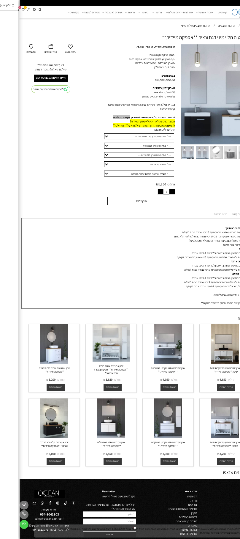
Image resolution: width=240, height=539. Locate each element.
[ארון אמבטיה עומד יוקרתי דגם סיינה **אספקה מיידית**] (205, 362)
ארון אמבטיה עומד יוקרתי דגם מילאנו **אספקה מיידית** (205, 444)
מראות (111, 12)
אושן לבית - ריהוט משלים (161, 12)
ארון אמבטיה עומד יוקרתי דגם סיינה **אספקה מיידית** (205, 369)
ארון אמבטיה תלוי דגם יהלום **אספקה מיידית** (92, 444)
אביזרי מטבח (230, 525)
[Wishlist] (3, 10)
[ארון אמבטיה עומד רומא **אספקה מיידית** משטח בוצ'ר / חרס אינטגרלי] (91, 360)
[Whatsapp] (4, 525)
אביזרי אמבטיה (228, 517)
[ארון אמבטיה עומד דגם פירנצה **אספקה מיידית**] (35, 362)
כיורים (124, 12)
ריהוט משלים (230, 500)
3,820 (89, 379)
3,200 (32, 379)
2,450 (89, 454)
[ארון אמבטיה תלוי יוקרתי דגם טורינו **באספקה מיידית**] (35, 436)
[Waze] (4, 506)
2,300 (146, 454)
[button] (229, 47)
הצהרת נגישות (169, 529)
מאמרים (172, 525)
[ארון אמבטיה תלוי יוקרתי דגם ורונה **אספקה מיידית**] (149, 362)
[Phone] (4, 515)
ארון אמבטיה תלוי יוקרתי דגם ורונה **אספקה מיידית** (148, 369)
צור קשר (172, 504)
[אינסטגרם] (15, 10)
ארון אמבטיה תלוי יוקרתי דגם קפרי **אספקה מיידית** (148, 444)
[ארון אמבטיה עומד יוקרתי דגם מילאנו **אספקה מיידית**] (205, 436)
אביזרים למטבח (72, 12)
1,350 (143, 184)
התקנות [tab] (217, 214)
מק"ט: (151, 129)
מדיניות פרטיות (168, 534)
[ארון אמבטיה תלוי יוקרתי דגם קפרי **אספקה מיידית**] (149, 436)
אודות (174, 500)
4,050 (146, 379)
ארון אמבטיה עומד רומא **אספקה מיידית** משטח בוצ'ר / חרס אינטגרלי (91, 369)
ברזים (138, 12)
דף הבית (203, 12)
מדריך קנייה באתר (167, 521)
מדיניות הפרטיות (103, 528)
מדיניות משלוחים (167, 509)
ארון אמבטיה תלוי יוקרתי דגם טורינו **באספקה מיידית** (34, 444)
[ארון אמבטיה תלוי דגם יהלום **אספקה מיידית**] (92, 436)
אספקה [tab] (231, 214)
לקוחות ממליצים (102, 117)
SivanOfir (141, 129)
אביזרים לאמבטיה (93, 12)
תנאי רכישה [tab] (201, 214)
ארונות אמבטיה (186, 12)
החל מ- (151, 184)
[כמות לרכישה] (147, 192)
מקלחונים (54, 12)
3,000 (32, 454)
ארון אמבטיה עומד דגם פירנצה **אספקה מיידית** (34, 369)
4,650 (203, 379)
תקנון (174, 513)
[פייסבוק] (20, 10)
